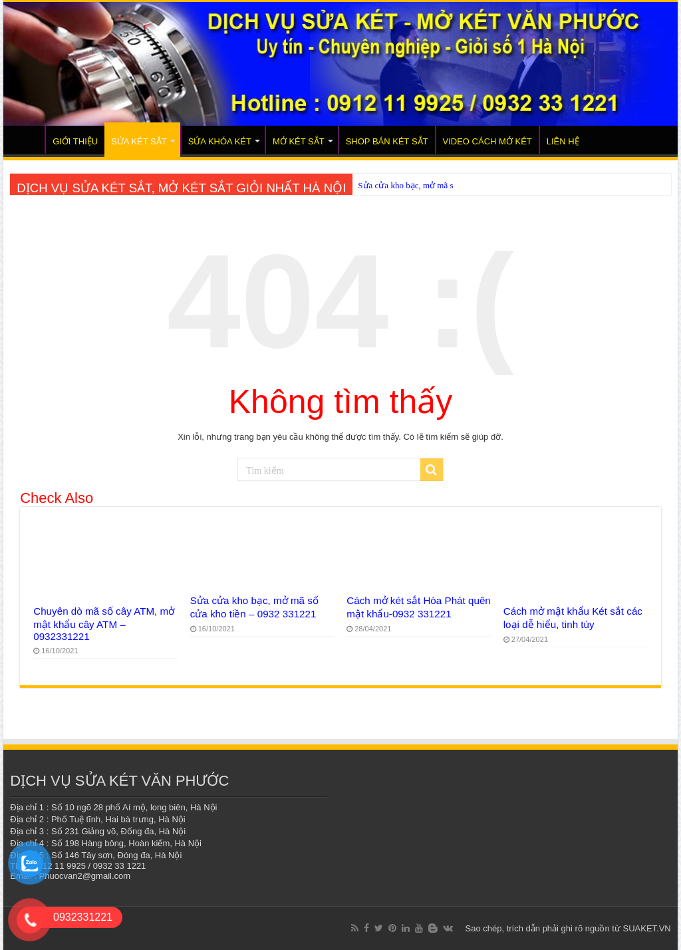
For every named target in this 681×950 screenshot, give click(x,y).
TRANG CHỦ (27, 140)
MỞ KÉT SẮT (299, 141)
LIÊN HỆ (563, 141)
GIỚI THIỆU (75, 141)
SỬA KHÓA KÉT (219, 141)
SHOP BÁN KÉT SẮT (387, 141)
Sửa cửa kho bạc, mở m (401, 185)
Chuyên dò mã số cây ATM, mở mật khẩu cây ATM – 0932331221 (103, 623)
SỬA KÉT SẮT (139, 141)
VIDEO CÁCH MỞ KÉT (487, 141)
